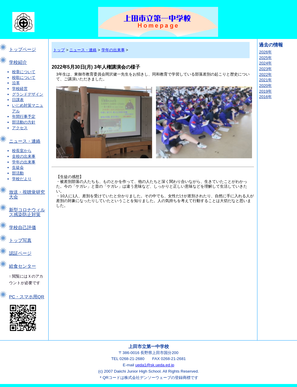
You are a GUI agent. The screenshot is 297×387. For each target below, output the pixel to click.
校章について (23, 72)
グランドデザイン (27, 94)
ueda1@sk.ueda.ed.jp (154, 365)
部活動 (18, 173)
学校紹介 (18, 62)
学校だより (22, 179)
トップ (59, 50)
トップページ (22, 49)
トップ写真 (20, 240)
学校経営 (20, 88)
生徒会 (18, 167)
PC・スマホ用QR (26, 296)
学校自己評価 (22, 227)
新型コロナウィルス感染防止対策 (27, 212)
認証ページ (20, 253)
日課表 (18, 99)
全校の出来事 (23, 156)
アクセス (20, 128)
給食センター (22, 266)
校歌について (23, 77)
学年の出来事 (23, 162)
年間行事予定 (23, 116)
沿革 (16, 83)
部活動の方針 (23, 122)
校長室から (22, 150)
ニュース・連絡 (24, 141)
